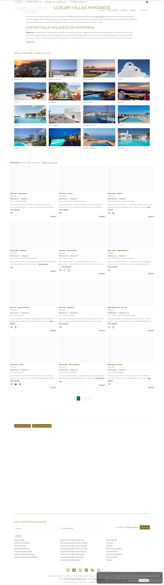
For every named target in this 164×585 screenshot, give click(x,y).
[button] (148, 2)
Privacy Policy (132, 580)
